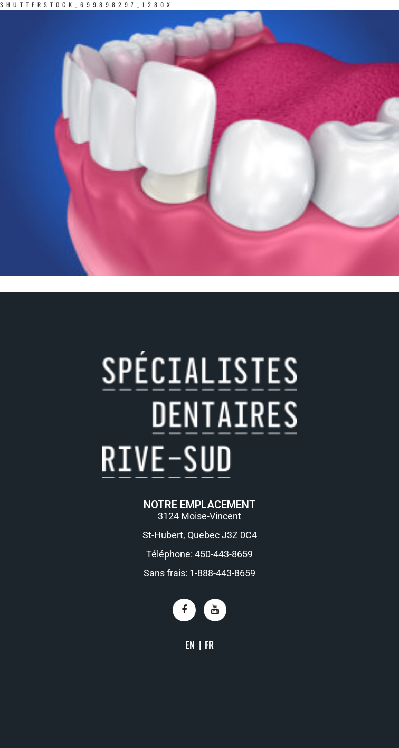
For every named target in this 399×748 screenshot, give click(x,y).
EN (190, 644)
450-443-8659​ (224, 554)
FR (209, 644)
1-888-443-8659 (222, 573)
